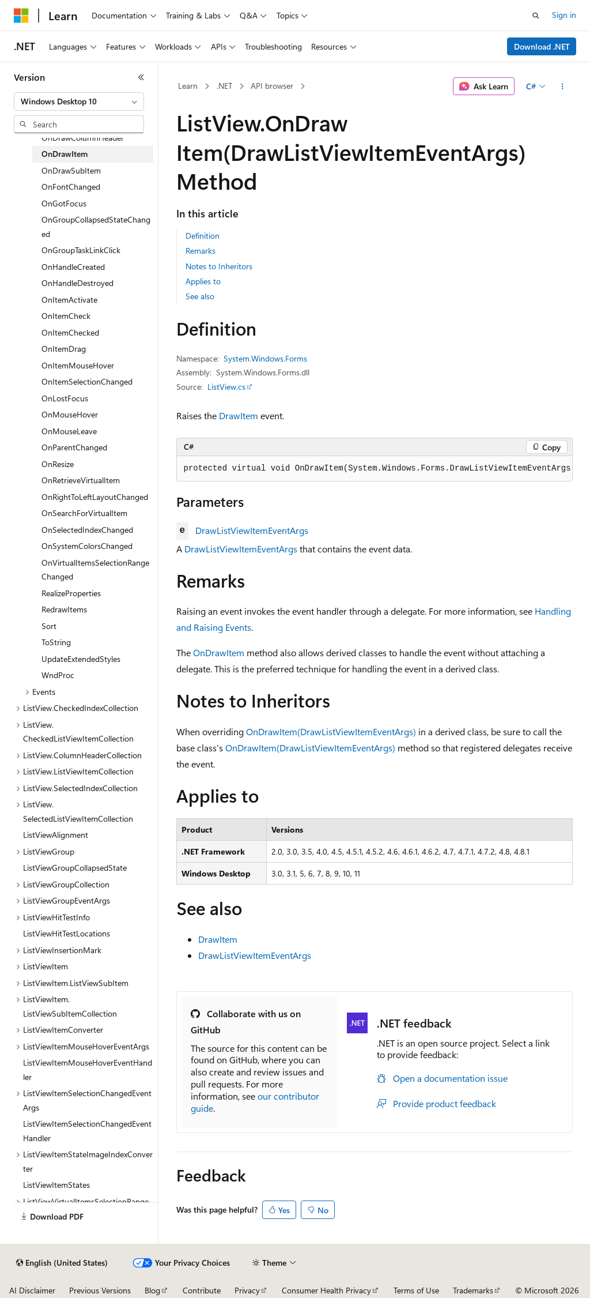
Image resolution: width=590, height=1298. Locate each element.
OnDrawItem (218, 652)
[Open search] (535, 15)
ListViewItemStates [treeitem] (56, 1184)
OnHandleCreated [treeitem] (73, 266)
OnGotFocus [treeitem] (63, 203)
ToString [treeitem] (56, 642)
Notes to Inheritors (219, 266)
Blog (152, 1290)
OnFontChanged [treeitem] (70, 186)
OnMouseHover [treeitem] (69, 414)
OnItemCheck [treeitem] (65, 315)
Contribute (202, 1290)
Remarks (200, 250)
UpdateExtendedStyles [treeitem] (80, 658)
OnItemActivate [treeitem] (69, 299)
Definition (203, 235)
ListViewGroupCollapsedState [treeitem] (75, 867)
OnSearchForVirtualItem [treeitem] (84, 512)
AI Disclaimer (32, 1290)
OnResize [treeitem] (57, 463)
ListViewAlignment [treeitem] (55, 834)
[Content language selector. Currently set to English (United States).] (62, 1263)
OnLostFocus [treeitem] (64, 398)
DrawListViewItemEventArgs (251, 530)
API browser (272, 85)
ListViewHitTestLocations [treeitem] (66, 933)
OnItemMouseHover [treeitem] (77, 365)
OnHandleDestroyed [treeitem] (77, 282)
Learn (188, 85)
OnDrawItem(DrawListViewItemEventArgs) (331, 731)
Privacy (247, 1290)
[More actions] (562, 86)
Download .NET (542, 46)
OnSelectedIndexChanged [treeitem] (87, 529)
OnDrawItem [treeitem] (64, 153)
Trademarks (473, 1290)
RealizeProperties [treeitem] (71, 593)
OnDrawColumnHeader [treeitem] (82, 137)
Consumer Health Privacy (326, 1290)
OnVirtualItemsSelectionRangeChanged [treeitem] (95, 569)
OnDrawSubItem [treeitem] (71, 170)
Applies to (203, 281)
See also (200, 296)
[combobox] (79, 101)
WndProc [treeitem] (57, 674)
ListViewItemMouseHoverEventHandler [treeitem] (87, 1069)
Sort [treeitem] (48, 625)
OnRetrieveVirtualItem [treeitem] (80, 480)
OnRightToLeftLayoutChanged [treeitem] (94, 496)
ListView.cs (226, 386)
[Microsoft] (21, 15)
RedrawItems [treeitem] (64, 609)
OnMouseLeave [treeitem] (69, 431)
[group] (374, 468)
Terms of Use (416, 1290)
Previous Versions (100, 1290)
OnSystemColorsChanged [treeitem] (87, 545)
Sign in (564, 14)
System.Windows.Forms (265, 358)
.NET (224, 85)
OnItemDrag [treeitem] (63, 348)
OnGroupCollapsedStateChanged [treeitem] (95, 226)
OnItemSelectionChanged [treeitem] (87, 381)
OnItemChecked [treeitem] (70, 332)
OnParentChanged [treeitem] (74, 447)
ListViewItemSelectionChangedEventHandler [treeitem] (87, 1130)
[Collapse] (141, 77)
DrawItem (238, 415)
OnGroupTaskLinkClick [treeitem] (80, 249)
